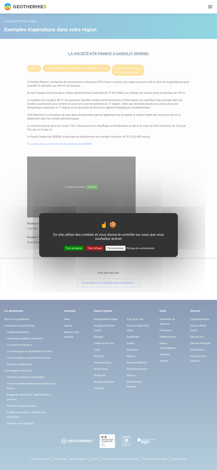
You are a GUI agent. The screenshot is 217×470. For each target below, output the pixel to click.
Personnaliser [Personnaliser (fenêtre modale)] (115, 248)
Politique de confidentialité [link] (140, 248)
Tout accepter (74, 248)
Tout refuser (94, 248)
